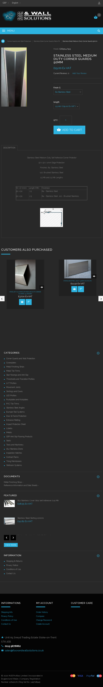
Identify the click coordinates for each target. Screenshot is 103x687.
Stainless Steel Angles (15, 408)
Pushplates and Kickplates (17, 399)
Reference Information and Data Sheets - (21, 485)
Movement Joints (13, 387)
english (16, 3)
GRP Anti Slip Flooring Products (19, 436)
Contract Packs (12, 457)
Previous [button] (6, 537)
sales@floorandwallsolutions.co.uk (24, 650)
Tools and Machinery (14, 445)
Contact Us (10, 573)
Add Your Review (79, 73)
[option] (51, 508)
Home (3, 41)
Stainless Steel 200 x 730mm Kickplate (78, 281)
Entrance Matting (13, 420)
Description (9, 148)
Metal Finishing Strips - (13, 482)
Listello (9, 428)
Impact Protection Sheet (16, 424)
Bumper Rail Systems (15, 412)
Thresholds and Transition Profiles (20, 379)
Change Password (44, 620)
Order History (42, 612)
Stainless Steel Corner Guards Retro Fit (47, 41)
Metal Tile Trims (13, 371)
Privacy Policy (7, 616)
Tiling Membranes (13, 461)
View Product (22, 301)
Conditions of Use (13, 569)
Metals (9, 432)
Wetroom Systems (14, 465)
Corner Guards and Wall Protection (19, 41)
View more (10, 545)
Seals (8, 440)
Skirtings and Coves (14, 391)
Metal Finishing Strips (15, 367)
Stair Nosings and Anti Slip (17, 375)
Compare (40, 616)
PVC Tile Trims (12, 404)
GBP (6, 3)
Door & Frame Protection (16, 416)
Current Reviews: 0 (61, 73)
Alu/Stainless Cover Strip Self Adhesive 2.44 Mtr (38, 500)
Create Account (42, 624)
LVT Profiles (11, 383)
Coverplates (11, 363)
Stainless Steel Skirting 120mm (30, 518)
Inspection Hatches (14, 453)
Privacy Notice (12, 565)
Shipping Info (7, 612)
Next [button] (13, 537)
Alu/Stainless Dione (14, 449)
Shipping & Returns (14, 561)
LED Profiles (11, 395)
